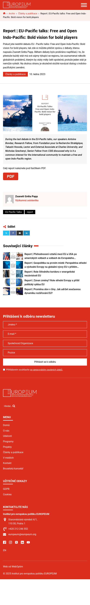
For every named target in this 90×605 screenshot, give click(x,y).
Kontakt (7, 463)
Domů (6, 425)
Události (7, 436)
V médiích (8, 457)
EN (4, 550)
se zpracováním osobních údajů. (46, 369)
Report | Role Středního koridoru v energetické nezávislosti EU (49, 273)
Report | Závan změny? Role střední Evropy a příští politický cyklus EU (51, 282)
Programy (8, 441)
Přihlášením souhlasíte (34, 369)
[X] (6, 233)
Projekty (7, 446)
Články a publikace (15, 74)
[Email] (20, 233)
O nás (6, 430)
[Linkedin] (26, 233)
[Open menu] (84, 5)
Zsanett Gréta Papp (26, 196)
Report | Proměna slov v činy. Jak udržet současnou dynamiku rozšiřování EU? (52, 291)
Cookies (7, 494)
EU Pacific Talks (13, 212)
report (30, 212)
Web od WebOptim (13, 566)
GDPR (6, 489)
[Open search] (9, 405)
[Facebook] (13, 233)
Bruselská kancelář (13, 468)
